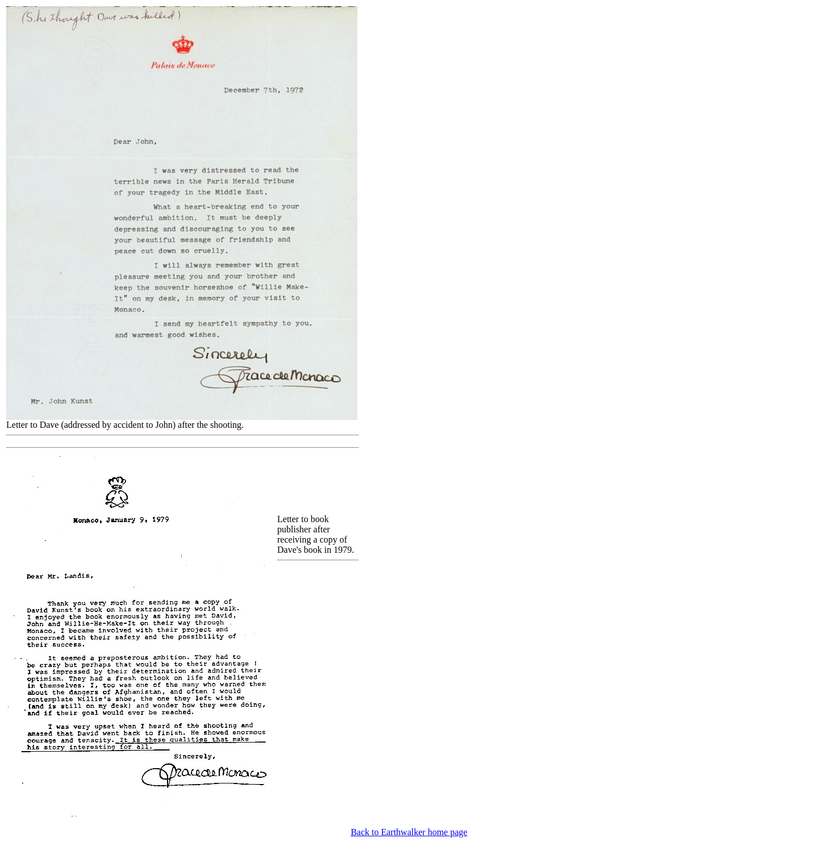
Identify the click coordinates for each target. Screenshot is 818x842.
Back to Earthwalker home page (408, 832)
